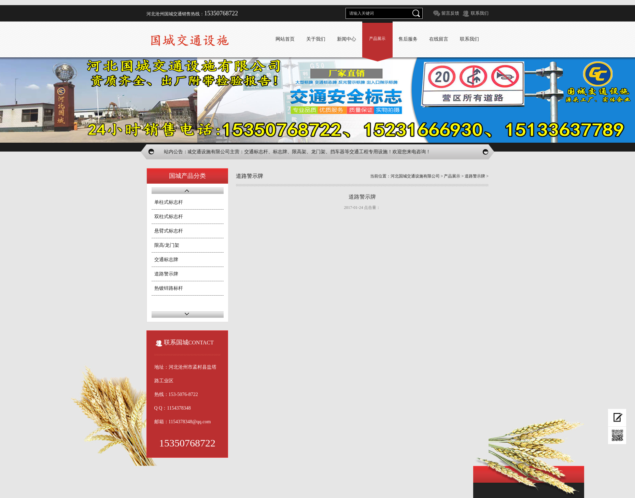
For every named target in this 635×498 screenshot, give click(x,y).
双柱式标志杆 (168, 216)
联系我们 (480, 13)
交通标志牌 (166, 259)
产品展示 (377, 38)
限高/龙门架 (167, 245)
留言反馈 (450, 13)
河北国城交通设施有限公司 (415, 176)
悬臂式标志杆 (168, 230)
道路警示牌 (166, 273)
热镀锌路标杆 (168, 288)
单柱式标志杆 (168, 202)
